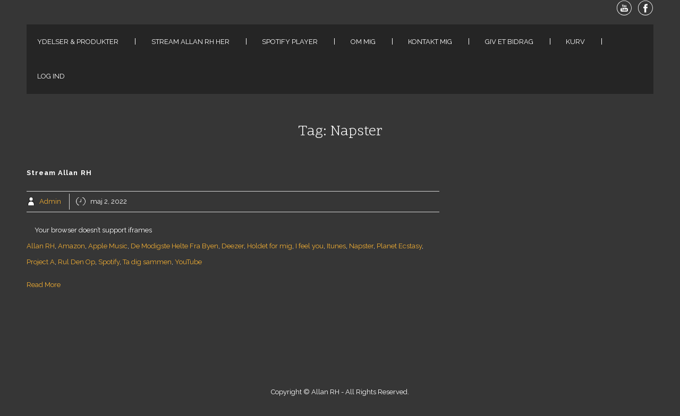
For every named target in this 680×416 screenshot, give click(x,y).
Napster (361, 246)
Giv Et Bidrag (509, 42)
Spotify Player (290, 42)
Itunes (336, 246)
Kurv (575, 42)
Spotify (109, 262)
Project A (41, 262)
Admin (50, 201)
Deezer (233, 246)
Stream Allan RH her (190, 42)
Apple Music (108, 246)
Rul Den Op (76, 262)
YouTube (188, 262)
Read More (44, 285)
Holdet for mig (269, 246)
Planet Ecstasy (399, 246)
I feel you (309, 246)
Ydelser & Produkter (77, 42)
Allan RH (41, 246)
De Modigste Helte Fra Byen (174, 246)
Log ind (51, 76)
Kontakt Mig (430, 42)
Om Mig (363, 42)
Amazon (71, 246)
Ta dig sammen (147, 262)
